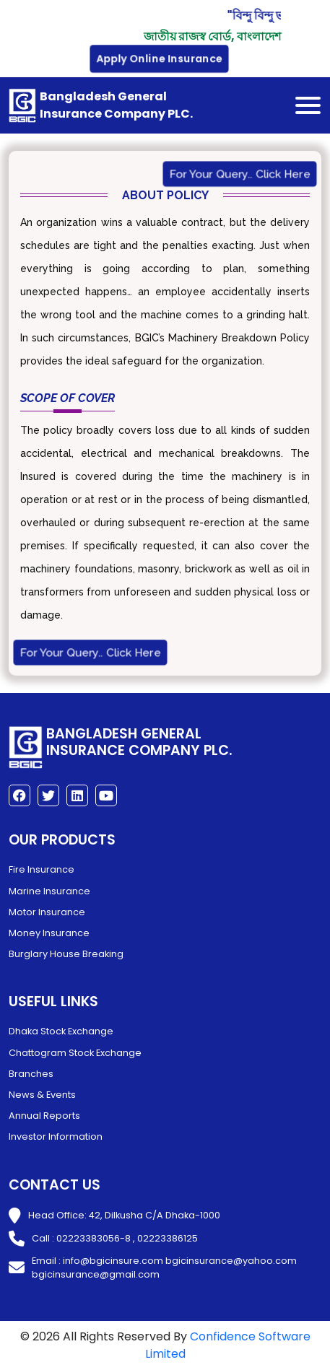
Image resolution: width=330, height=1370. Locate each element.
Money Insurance (49, 933)
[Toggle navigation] (308, 105)
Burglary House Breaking (66, 954)
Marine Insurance (49, 891)
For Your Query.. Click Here (240, 173)
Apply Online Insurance (159, 59)
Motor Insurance (47, 912)
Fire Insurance (41, 869)
